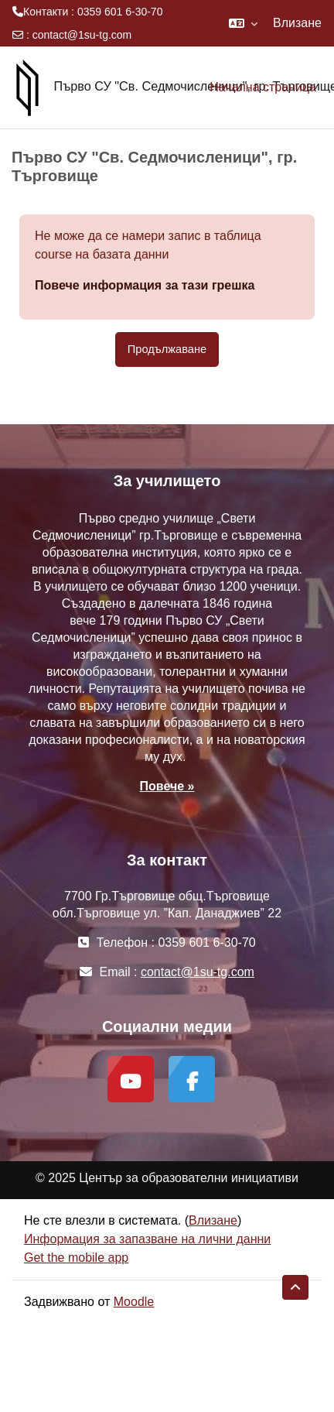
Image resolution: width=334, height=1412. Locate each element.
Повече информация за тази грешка (144, 285)
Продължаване (167, 349)
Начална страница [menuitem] (263, 87)
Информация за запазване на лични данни (147, 1239)
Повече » (167, 786)
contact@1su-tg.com (82, 35)
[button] (243, 23)
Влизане (297, 22)
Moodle (134, 1301)
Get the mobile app (76, 1257)
